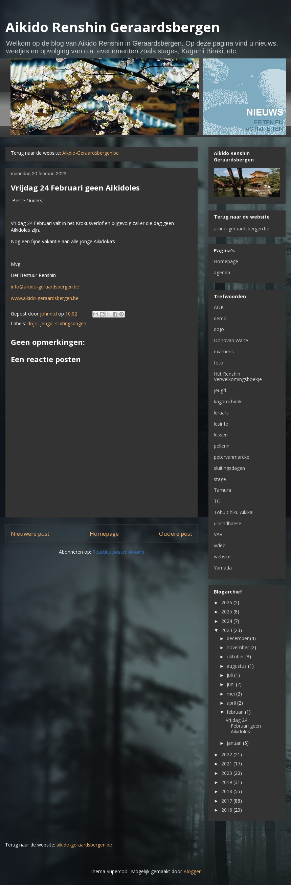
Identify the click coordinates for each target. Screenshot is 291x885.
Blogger (192, 871)
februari (236, 712)
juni (231, 684)
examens (224, 351)
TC (217, 501)
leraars (221, 412)
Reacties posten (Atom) (118, 552)
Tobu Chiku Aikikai (233, 512)
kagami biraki (228, 401)
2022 (227, 754)
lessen (221, 434)
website (222, 556)
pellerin (221, 445)
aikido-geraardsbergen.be (241, 228)
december (238, 638)
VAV (218, 534)
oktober (236, 656)
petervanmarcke (231, 457)
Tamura (222, 490)
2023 (227, 630)
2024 (227, 621)
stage (220, 479)
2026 (227, 602)
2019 (227, 782)
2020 (227, 773)
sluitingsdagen (70, 323)
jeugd (46, 323)
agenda (222, 272)
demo (220, 318)
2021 (227, 763)
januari (235, 743)
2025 (227, 611)
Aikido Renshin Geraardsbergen (112, 27)
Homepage (104, 533)
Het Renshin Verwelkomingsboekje (238, 377)
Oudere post (175, 533)
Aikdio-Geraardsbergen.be (90, 153)
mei (231, 693)
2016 (227, 810)
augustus (237, 666)
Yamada (223, 567)
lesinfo (221, 424)
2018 (227, 791)
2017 (227, 801)
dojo (32, 323)
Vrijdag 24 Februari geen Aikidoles (243, 726)
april (232, 703)
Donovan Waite (231, 340)
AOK (219, 307)
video (220, 545)
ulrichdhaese (227, 523)
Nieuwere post (30, 533)
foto (218, 362)
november (238, 647)
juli (230, 675)
